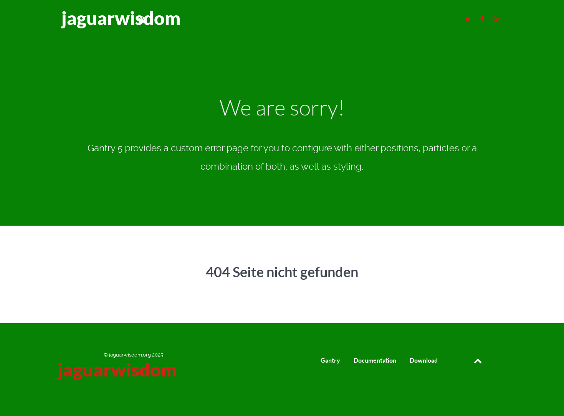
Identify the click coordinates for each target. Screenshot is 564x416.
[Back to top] (478, 360)
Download (424, 360)
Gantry (330, 360)
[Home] (142, 19)
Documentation (375, 360)
